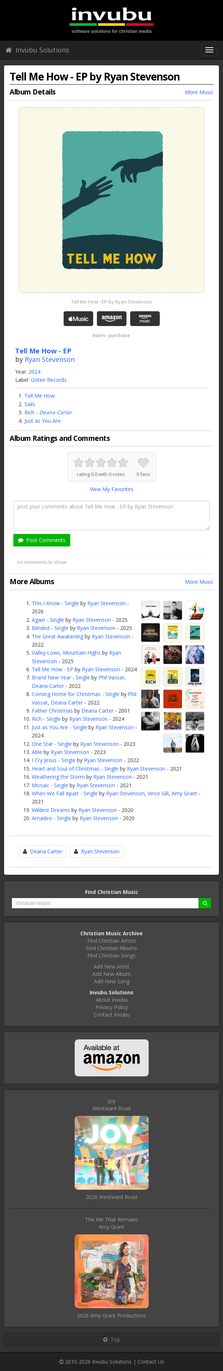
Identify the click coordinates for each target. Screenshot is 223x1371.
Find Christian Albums (111, 948)
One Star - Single (52, 743)
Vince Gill (158, 793)
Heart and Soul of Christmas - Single (75, 768)
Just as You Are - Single (59, 727)
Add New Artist (111, 966)
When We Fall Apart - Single (65, 793)
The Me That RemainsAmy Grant (111, 1223)
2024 (34, 371)
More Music (199, 92)
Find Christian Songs (111, 955)
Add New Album (111, 973)
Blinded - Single (50, 627)
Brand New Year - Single (61, 677)
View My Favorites (112, 489)
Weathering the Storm (58, 776)
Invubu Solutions (37, 49)
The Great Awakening (57, 636)
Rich (29, 412)
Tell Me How (39, 395)
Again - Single (48, 619)
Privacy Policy (111, 1007)
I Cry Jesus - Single (53, 760)
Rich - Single (46, 718)
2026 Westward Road (111, 1196)
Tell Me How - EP (52, 669)
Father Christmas (52, 710)
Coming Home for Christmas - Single (75, 694)
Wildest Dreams (51, 809)
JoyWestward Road (111, 1104)
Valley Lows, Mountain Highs (66, 652)
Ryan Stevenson (50, 359)
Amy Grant (184, 793)
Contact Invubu (112, 1014)
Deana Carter (55, 412)
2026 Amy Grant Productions (111, 1315)
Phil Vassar (111, 677)
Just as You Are (42, 420)
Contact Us (151, 1361)
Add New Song (111, 981)
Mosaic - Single (50, 785)
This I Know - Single (55, 603)
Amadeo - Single (51, 818)
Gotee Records (49, 379)
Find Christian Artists (111, 940)
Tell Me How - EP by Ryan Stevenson (111, 301)
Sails (29, 404)
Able (37, 751)
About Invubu (112, 999)
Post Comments (41, 540)
